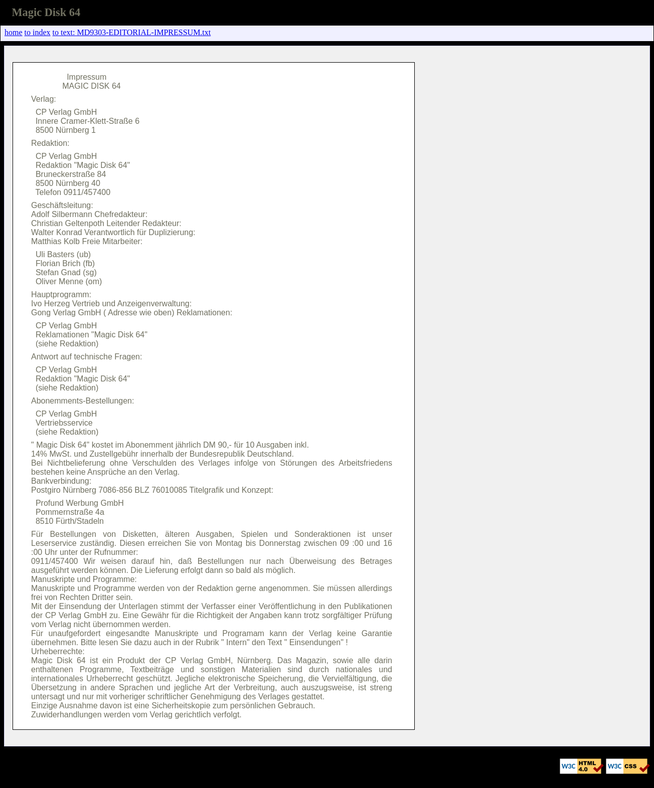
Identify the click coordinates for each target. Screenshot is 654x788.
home (14, 32)
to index (38, 32)
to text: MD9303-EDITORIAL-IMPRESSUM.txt (132, 32)
